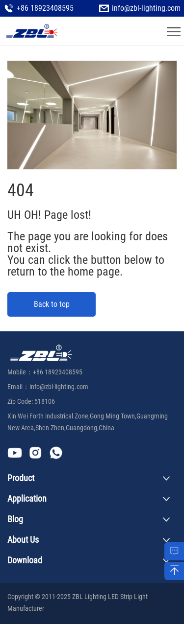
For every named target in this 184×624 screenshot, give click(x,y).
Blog (15, 519)
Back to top (52, 304)
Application (27, 498)
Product (20, 478)
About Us (23, 539)
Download (24, 560)
